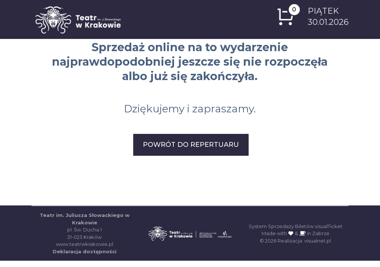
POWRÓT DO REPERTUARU (191, 145)
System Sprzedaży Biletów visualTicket (296, 226)
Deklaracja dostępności (85, 251)
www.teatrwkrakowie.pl (84, 244)
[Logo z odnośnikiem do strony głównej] (77, 19)
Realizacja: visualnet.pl (304, 241)
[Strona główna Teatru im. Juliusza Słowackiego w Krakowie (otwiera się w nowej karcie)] (190, 231)
